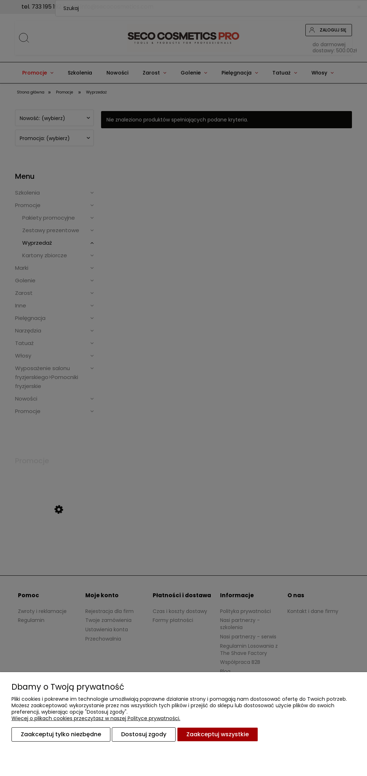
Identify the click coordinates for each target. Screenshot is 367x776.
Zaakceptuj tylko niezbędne (61, 734)
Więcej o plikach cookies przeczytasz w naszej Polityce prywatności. (95, 718)
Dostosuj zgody (143, 734)
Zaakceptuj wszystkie (217, 734)
